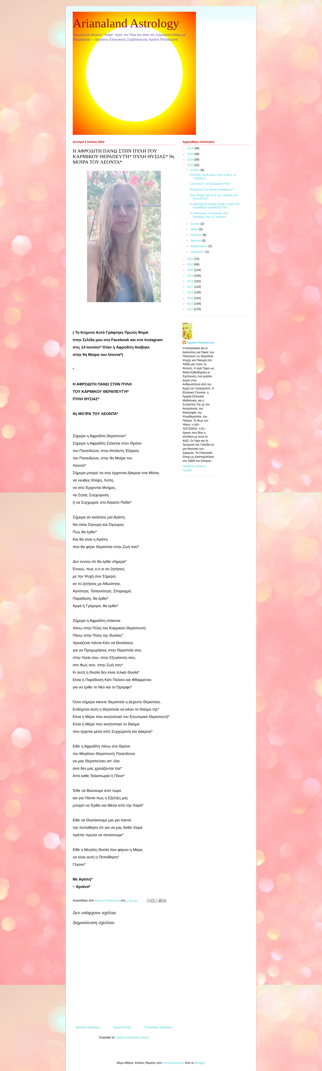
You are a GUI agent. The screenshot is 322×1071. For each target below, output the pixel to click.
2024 (190, 159)
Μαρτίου (196, 240)
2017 (190, 286)
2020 (190, 270)
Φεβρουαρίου (199, 246)
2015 (190, 298)
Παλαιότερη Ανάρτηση (158, 1027)
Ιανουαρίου (197, 251)
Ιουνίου (195, 223)
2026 (190, 148)
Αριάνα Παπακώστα (200, 342)
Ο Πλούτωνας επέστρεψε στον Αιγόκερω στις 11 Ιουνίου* (209, 215)
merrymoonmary (173, 1062)
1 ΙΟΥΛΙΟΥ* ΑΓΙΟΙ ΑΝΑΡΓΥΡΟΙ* (210, 184)
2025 (190, 154)
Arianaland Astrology (126, 23)
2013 (190, 309)
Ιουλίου (195, 170)
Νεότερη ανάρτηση (88, 1027)
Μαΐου (194, 229)
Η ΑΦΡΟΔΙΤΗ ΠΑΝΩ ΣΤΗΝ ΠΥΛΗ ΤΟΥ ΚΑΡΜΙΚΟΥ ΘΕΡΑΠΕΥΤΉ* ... (215, 206)
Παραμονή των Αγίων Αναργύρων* (212, 189)
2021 (190, 264)
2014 (190, 303)
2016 (190, 292)
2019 (190, 275)
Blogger (199, 1062)
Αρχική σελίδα (122, 1027)
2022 (190, 258)
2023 (190, 165)
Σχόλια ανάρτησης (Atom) (132, 1037)
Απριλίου (196, 234)
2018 (190, 281)
